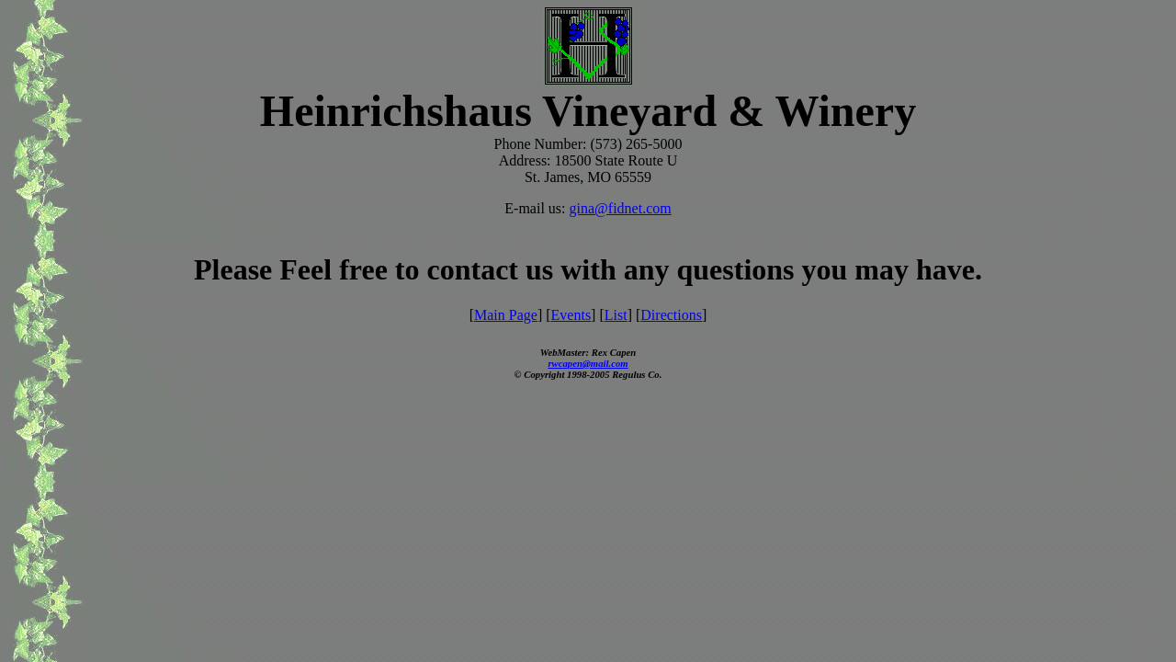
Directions (671, 315)
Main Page (505, 315)
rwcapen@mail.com (588, 363)
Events (571, 315)
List (616, 315)
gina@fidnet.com (621, 208)
